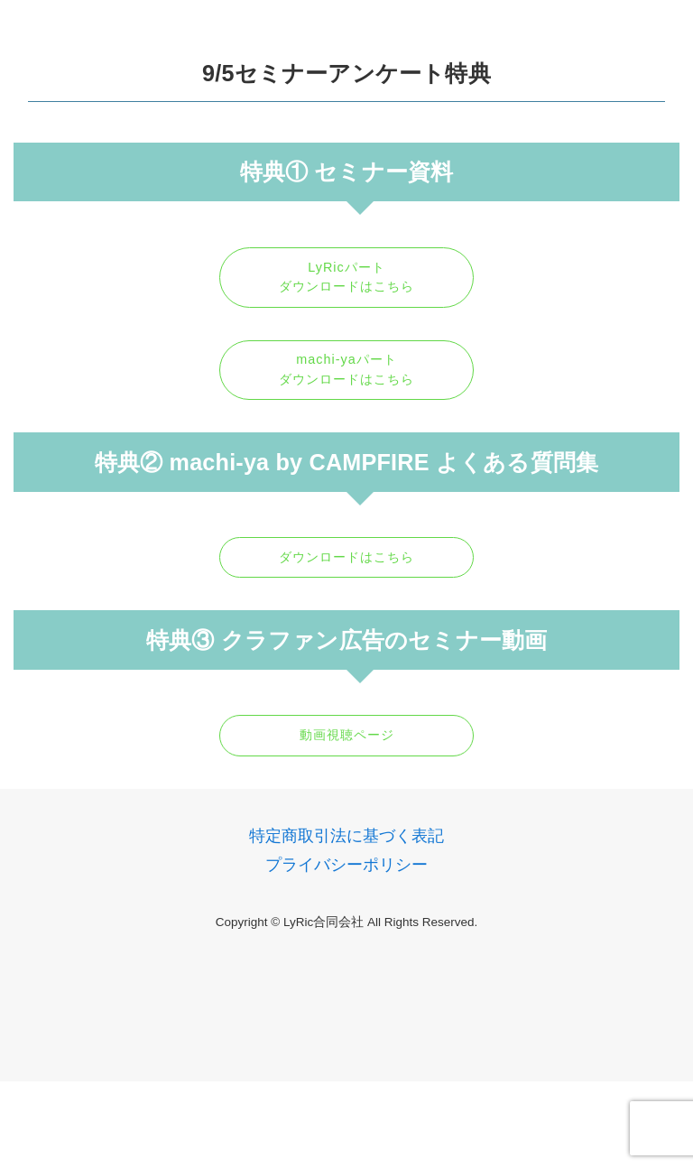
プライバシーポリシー (346, 865)
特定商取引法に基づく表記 (346, 836)
